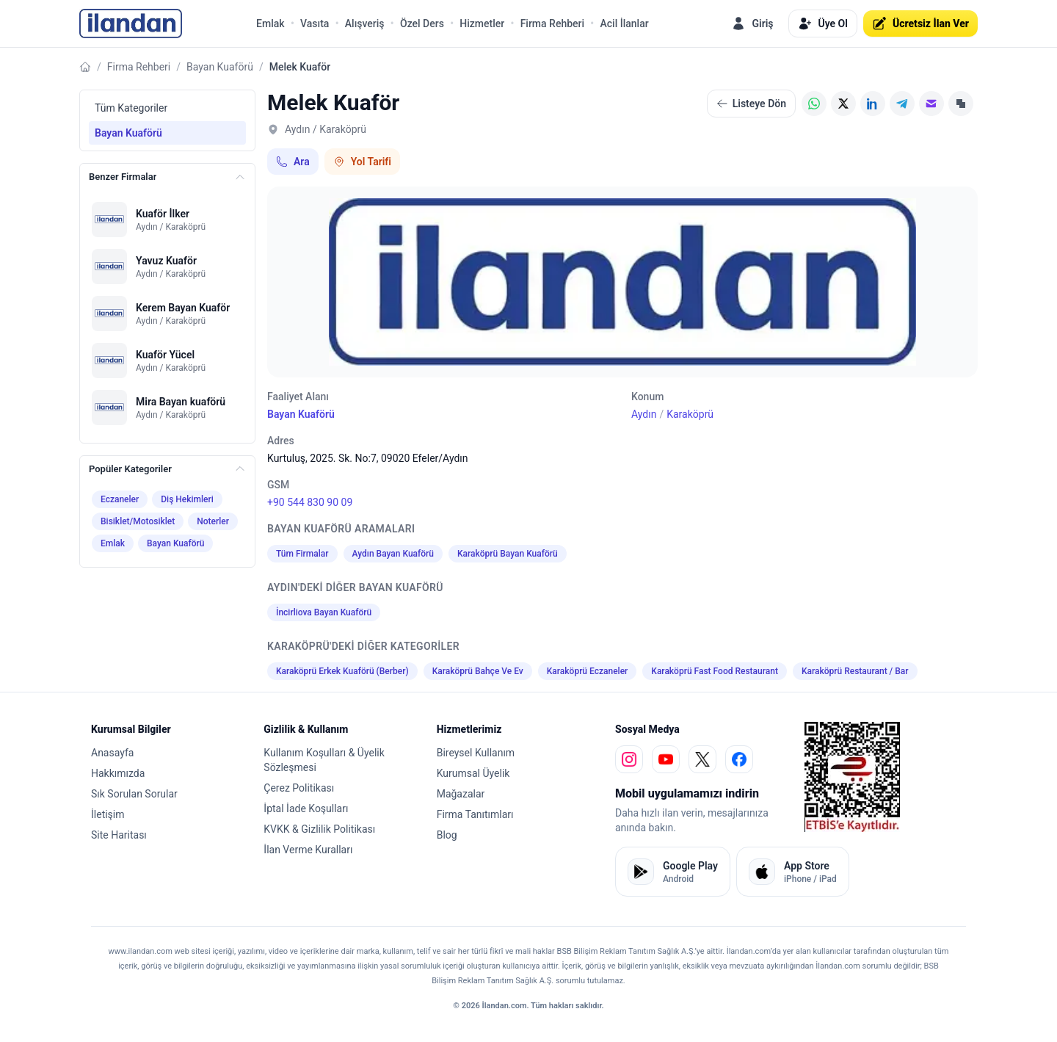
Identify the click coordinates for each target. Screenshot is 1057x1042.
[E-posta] (931, 103)
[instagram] (629, 759)
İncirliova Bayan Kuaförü (323, 612)
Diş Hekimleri (187, 499)
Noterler (213, 521)
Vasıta (314, 23)
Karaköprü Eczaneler (587, 671)
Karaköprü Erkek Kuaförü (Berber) (342, 671)
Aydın (643, 414)
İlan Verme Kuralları (308, 849)
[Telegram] (902, 103)
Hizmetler (482, 23)
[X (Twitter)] (843, 103)
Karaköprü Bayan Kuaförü (507, 554)
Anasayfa (112, 753)
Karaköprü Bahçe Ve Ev (477, 671)
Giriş (752, 23)
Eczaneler (120, 499)
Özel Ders (422, 23)
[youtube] (666, 759)
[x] (702, 759)
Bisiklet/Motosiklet (138, 521)
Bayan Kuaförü (219, 67)
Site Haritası (119, 835)
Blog (447, 835)
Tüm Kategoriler (131, 108)
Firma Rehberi (552, 23)
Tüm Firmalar (302, 554)
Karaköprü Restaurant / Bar (855, 671)
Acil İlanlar (624, 23)
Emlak (270, 23)
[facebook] (739, 759)
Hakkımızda (118, 773)
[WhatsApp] (814, 103)
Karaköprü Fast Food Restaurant (714, 671)
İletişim (108, 814)
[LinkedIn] (872, 103)
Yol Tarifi (362, 161)
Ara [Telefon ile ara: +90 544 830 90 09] (293, 161)
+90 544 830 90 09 (309, 502)
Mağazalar (461, 794)
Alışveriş (365, 23)
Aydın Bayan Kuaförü (393, 554)
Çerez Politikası (299, 788)
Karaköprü (689, 414)
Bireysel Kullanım (476, 753)
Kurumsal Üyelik (473, 773)
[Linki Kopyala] (960, 103)
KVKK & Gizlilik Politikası (319, 829)
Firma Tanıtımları (475, 814)
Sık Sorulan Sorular (134, 794)
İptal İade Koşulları (306, 808)
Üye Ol (823, 23)
